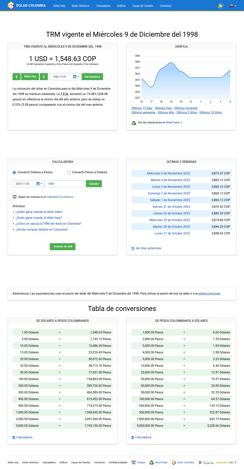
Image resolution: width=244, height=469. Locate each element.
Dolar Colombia (182, 462)
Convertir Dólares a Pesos (35, 172)
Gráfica (121, 6)
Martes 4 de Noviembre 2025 (170, 180)
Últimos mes (163, 108)
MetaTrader (158, 462)
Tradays (139, 462)
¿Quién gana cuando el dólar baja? (39, 218)
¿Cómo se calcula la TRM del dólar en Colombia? (49, 223)
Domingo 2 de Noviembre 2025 (169, 193)
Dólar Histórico (80, 6)
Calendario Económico (60, 196)
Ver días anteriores (146, 248)
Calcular (94, 183)
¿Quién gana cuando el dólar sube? (39, 212)
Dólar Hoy (59, 6)
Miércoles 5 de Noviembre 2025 (168, 173)
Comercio (165, 6)
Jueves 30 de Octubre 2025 (171, 213)
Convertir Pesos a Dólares (89, 172)
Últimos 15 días (142, 108)
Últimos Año (166, 112)
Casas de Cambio (142, 6)
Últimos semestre (143, 112)
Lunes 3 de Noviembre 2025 (171, 187)
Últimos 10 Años (210, 112)
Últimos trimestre (186, 108)
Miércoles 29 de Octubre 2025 (169, 220)
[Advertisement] (122, 20)
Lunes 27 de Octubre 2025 (172, 233)
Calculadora (103, 6)
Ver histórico (92, 76)
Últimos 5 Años (187, 112)
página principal (209, 293)
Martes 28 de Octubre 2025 (171, 227)
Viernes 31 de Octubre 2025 (171, 207)
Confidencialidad (118, 462)
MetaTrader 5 (174, 122)
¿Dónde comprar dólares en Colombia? (42, 229)
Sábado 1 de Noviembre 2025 (170, 200)
